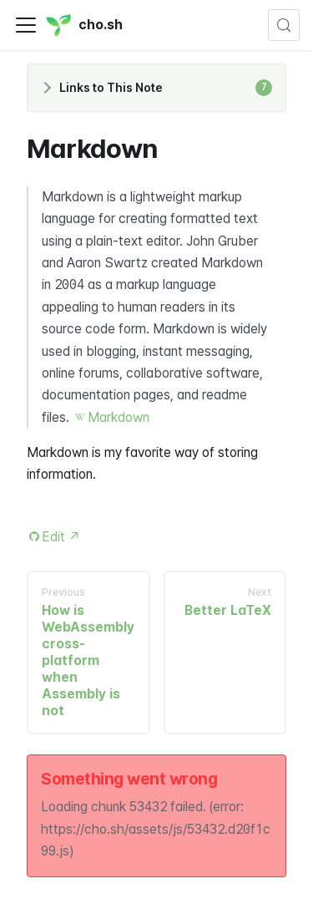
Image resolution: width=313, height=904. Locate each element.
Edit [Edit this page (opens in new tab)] (61, 537)
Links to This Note (165, 87)
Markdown (118, 417)
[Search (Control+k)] (284, 25)
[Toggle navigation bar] (25, 25)
